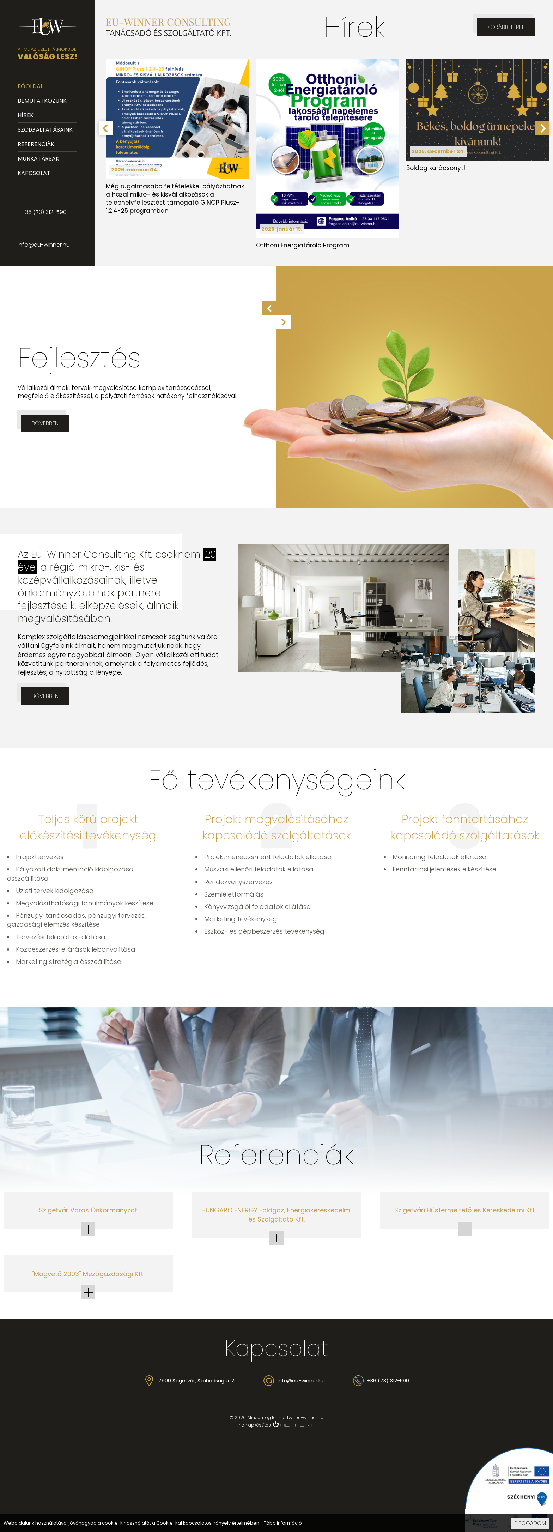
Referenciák (36, 144)
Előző (269, 308)
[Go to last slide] (106, 128)
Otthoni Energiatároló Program (303, 245)
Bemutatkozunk (42, 101)
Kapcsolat (34, 173)
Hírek (26, 115)
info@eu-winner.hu (44, 245)
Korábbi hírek (506, 27)
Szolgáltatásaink (45, 130)
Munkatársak (38, 159)
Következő (283, 322)
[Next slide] (542, 128)
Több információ (283, 1523)
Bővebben (45, 423)
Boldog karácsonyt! (435, 168)
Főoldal (30, 86)
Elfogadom (530, 1523)
